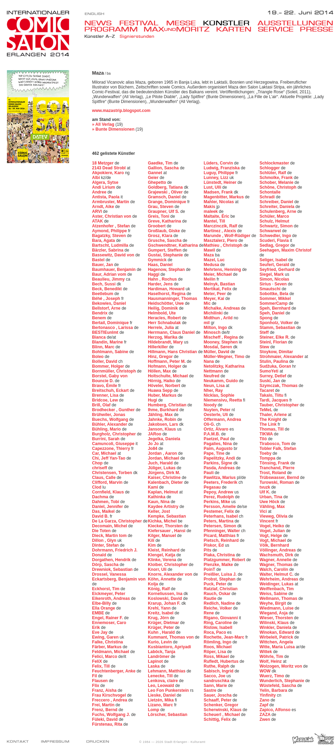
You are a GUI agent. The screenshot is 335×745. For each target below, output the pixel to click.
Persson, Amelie (220, 506)
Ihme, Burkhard (163, 409)
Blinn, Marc (104, 347)
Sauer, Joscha (218, 695)
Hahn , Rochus (163, 279)
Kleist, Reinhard (164, 550)
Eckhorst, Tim (106, 588)
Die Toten (102, 530)
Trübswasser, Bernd (279, 477)
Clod (97, 487)
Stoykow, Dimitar (276, 351)
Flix (96, 685)
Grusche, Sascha (165, 240)
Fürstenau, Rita (108, 724)
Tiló (263, 438)
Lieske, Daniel (162, 695)
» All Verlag (103, 124)
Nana (209, 361)
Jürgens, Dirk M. (164, 472)
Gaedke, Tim (160, 163)
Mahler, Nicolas (219, 201)
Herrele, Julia (161, 327)
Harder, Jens (161, 284)
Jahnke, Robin (162, 419)
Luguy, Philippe (220, 172)
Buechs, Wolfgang (111, 419)
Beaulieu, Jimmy (109, 279)
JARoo (155, 434)
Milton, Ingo (216, 327)
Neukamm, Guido (221, 380)
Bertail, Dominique (111, 322)
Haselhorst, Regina (167, 293)
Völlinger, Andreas (278, 550)
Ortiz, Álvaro (217, 429)
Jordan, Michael (164, 458)
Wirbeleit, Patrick (276, 637)
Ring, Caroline (218, 622)
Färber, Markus (107, 646)
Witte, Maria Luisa (277, 646)
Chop (98, 463)
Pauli (209, 472)
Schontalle (269, 192)
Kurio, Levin (160, 642)
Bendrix (100, 313)
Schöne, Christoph (278, 187)
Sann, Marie (216, 685)
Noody (211, 405)
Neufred (212, 376)
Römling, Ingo (218, 642)
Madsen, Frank (219, 192)
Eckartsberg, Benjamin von (119, 579)
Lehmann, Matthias (167, 671)
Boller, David (105, 361)
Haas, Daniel (160, 264)
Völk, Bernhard (274, 545)
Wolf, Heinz (271, 661)
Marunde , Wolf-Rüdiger (227, 235)
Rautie (211, 598)
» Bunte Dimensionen (113, 129)
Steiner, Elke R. (274, 337)
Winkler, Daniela (275, 627)
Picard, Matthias (220, 535)
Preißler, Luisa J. (221, 574)
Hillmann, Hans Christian (173, 351)
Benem (99, 317)
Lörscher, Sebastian (167, 714)
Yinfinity (268, 695)
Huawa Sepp (161, 390)
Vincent (267, 521)
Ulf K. (265, 492)
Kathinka (157, 496)
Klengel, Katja (162, 555)
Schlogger (270, 168)
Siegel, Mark (272, 274)
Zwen (265, 719)
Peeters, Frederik (221, 482)
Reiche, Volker (218, 608)
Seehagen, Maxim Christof (285, 250)
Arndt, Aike (103, 206)
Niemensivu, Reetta (223, 400)
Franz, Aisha (105, 690)
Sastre (211, 690)
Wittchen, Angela (276, 642)
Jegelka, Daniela (164, 438)
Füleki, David (105, 719)
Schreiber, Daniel (276, 201)
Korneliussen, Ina (165, 593)
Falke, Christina (107, 642)
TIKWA (266, 434)
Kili (151, 540)
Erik (96, 627)
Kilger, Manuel (162, 535)
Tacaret (267, 390)
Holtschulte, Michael (168, 376)
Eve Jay (100, 632)
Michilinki (214, 313)
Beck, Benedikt (107, 288)
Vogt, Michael (273, 540)
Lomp (154, 709)
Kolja (153, 584)
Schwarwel (270, 230)
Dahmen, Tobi (106, 501)
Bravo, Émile (105, 385)
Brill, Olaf (102, 405)
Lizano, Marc (161, 704)
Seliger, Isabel (273, 259)
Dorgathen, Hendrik (112, 559)
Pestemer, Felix (219, 511)
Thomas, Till (272, 429)
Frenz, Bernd (105, 709)
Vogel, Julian (272, 530)
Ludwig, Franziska (222, 168)
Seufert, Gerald (274, 264)
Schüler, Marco (274, 216)
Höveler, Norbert (164, 385)
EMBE (98, 613)
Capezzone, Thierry (111, 448)
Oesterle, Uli (216, 414)
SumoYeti (269, 371)
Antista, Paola (106, 197)
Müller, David (217, 351)
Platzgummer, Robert (225, 559)
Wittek (266, 651)
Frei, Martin (104, 704)
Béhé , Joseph (107, 298)
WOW (265, 671)
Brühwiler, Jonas (108, 414)
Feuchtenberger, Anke (114, 671)
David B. (101, 516)
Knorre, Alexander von (170, 574)
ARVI (97, 211)
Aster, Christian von (112, 216)
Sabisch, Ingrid (219, 671)
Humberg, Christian (168, 405)
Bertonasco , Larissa (113, 327)
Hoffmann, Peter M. (167, 361)
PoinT (210, 569)
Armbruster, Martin (111, 201)
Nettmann (214, 371)
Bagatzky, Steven (109, 235)
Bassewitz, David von (113, 255)
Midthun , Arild (219, 317)
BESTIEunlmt (105, 332)
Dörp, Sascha (106, 564)
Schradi (267, 197)
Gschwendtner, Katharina (173, 245)
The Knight (270, 419)
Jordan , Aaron (163, 453)
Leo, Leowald (161, 685)
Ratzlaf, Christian (221, 588)
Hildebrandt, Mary (166, 342)
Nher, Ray (213, 390)
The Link (268, 424)
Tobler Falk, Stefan (277, 448)
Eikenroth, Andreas (111, 598)
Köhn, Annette (162, 579)
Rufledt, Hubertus (222, 661)
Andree (100, 192)
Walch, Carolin (274, 569)
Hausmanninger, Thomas (172, 298)
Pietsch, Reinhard (222, 540)
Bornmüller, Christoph (114, 371)
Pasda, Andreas (220, 467)
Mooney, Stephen (221, 342)
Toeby (265, 453)
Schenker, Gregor (221, 704)
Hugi (153, 400)
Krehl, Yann (160, 608)
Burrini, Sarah (106, 438)
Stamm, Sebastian (277, 327)
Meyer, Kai (215, 298)
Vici (263, 511)
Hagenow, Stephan (167, 269)
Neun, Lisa (215, 385)
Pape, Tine (215, 453)
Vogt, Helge (271, 535)
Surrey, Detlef (273, 376)
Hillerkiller (158, 347)
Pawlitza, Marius (220, 477)
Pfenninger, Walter (222, 530)
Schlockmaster (274, 163)
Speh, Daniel (272, 313)
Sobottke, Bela (274, 293)
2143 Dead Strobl (109, 168)
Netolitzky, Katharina (224, 366)
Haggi (154, 274)
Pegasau (213, 487)
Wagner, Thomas (276, 564)
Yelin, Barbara (273, 690)
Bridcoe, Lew (105, 400)
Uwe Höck (269, 501)
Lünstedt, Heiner (221, 182)
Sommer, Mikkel (275, 298)
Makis (210, 206)
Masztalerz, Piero (221, 240)
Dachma (100, 496)
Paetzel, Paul (217, 438)
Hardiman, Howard (166, 288)
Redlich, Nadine (220, 603)
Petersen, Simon (220, 526)
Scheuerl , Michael (222, 714)
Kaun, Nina (159, 501)
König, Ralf (159, 588)
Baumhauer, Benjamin (114, 269)
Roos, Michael (218, 646)
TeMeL (266, 409)
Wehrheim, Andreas (279, 579)
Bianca (99, 337)
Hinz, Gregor (161, 356)
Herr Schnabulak (165, 322)
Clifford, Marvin (108, 482)
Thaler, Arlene (273, 414)
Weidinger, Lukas (277, 584)
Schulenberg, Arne (278, 211)
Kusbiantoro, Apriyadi (169, 646)
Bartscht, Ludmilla (111, 245)
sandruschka (217, 680)
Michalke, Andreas (222, 308)
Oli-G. (210, 424)
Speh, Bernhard (275, 308)
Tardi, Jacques (274, 400)
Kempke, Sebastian (167, 516)
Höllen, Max (160, 371)
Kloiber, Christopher (168, 564)
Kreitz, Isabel (161, 613)
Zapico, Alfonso (275, 709)
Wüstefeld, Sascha (278, 685)
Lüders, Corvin (219, 163)
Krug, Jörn (159, 617)
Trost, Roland (273, 472)
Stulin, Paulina (274, 361)
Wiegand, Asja (274, 613)
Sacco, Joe (215, 675)
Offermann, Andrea (222, 419)
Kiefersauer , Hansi (167, 530)
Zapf (264, 704)
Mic (208, 303)
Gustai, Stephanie (166, 255)
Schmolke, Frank (276, 177)
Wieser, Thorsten (276, 617)
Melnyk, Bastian (219, 284)
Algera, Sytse (105, 182)
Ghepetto (157, 182)
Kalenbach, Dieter (166, 482)
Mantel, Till (214, 221)
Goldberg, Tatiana (166, 187)
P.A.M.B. (212, 434)
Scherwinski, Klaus (223, 709)
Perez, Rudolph (219, 496)
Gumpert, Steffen (165, 250)
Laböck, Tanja (161, 651)
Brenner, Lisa (105, 395)
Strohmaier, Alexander (281, 356)
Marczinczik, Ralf (221, 226)
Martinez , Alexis (220, 230)
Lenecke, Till (161, 675)
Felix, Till (101, 666)
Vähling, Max (272, 506)
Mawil (210, 250)
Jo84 (153, 448)
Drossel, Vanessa (109, 574)
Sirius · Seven (273, 284)
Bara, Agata (104, 240)
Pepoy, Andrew (219, 492)
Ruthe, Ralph (217, 666)
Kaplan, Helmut (163, 492)
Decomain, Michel (110, 526)
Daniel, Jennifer (108, 506)
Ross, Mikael (217, 656)
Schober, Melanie (276, 182)
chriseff (100, 467)
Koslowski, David (165, 598)
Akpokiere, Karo (108, 172)
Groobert (157, 226)
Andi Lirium (104, 187)
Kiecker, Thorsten (166, 526)
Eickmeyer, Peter (108, 593)
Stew (264, 347)
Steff (264, 332)
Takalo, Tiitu (271, 395)
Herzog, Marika (163, 337)
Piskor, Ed (214, 545)
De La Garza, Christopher (117, 521)
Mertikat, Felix (218, 288)
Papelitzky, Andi (220, 458)
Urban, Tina (271, 496)
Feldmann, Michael (111, 651)
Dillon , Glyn (104, 540)
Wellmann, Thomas (278, 598)
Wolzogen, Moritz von (281, 666)
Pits (208, 550)
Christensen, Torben (112, 472)
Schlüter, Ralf (273, 172)
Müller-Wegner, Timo (225, 356)
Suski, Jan (270, 380)
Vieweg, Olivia (273, 516)
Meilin (210, 279)
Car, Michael (104, 453)
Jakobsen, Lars (163, 424)
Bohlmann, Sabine (111, 351)
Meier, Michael (218, 274)
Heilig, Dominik (163, 308)
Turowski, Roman (277, 482)
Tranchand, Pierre (276, 467)
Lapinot (156, 661)
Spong (266, 317)
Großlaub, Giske (164, 230)
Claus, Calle (104, 477)
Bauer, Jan (103, 264)
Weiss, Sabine (273, 593)
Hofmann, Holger (165, 366)
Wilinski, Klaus (274, 622)
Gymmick (158, 259)
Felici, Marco (105, 656)
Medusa (212, 264)
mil (207, 322)
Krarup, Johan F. (164, 603)
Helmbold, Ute (162, 313)
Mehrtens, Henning (223, 269)
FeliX (97, 661)
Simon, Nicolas (274, 279)
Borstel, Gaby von (110, 376)
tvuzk (265, 487)
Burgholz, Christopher (114, 434)
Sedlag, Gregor (274, 245)
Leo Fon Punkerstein (169, 690)
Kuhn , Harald (162, 632)
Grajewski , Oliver (166, 192)
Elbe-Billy (102, 603)
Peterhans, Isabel (221, 516)
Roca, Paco (215, 632)
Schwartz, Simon (276, 226)
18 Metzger (103, 163)
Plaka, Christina (220, 555)
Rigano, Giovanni (221, 617)
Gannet (155, 172)
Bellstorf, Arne (107, 308)
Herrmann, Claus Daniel (172, 332)
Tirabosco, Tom (275, 443)
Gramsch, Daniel (165, 197)
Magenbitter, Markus (224, 197)
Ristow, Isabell (218, 627)
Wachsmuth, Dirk (276, 555)
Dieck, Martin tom (110, 535)
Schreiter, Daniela (277, 206)
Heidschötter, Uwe (166, 303)
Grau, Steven (161, 206)
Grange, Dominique (167, 201)
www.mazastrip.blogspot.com (121, 110)
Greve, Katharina (165, 221)
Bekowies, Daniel (109, 303)
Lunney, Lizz (216, 177)
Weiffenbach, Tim (276, 588)
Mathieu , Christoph (223, 245)
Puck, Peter (216, 584)
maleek (211, 211)
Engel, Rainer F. (108, 617)
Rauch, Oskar (218, 593)
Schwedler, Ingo (275, 235)
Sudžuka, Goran (275, 366)
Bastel (99, 259)
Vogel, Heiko (272, 526)
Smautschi (270, 288)
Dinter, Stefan (106, 545)
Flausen (100, 680)
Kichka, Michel (163, 521)
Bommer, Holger (108, 366)
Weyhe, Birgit (273, 603)
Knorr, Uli (158, 569)
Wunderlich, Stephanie (282, 680)
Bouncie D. (103, 380)
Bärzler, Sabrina (108, 250)
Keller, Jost (159, 511)
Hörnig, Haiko (162, 380)
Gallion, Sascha (164, 168)
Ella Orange (104, 608)
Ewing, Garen (106, 637)
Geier (154, 177)
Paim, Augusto (219, 448)
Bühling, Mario (107, 429)
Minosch (213, 332)
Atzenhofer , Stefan (111, 226)
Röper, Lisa (215, 651)
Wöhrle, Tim (271, 656)
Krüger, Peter (161, 627)
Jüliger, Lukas (162, 467)
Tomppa (267, 458)
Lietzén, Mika (161, 700)
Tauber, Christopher (279, 405)
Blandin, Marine (108, 342)
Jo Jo (154, 443)
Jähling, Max (161, 414)
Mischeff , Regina (221, 337)
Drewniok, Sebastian (113, 569)
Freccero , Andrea (110, 700)
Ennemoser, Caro (109, 622)
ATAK (98, 221)
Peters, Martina (219, 521)
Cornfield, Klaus (108, 492)
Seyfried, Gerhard (277, 269)
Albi (96, 177)
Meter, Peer (215, 293)
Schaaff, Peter (218, 700)
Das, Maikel (104, 511)
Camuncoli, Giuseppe (114, 443)
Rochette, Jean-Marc (225, 637)
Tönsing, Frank (274, 463)
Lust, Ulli (213, 187)
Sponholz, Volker (276, 322)
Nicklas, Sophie (219, 395)
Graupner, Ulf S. (164, 211)
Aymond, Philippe (110, 230)
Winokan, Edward (277, 632)
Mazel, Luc (214, 259)
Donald (99, 555)
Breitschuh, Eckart (111, 390)
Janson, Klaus (162, 429)
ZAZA (265, 714)
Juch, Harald (161, 463)
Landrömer (159, 656)
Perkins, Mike (217, 501)
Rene (209, 613)
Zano (264, 700)
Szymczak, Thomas (278, 385)
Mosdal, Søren (218, 347)
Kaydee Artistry (164, 506)
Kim (152, 545)
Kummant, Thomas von (171, 637)
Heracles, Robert (165, 317)
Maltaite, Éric (217, 216)
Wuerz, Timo (272, 675)
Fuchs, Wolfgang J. (111, 714)
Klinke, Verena (162, 559)
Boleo (98, 356)
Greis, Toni (159, 216)
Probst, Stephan (220, 579)
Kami (153, 487)
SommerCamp (274, 303)
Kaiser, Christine (165, 477)
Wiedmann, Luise (277, 608)
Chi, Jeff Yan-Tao (109, 458)
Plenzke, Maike (219, 564)
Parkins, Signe (218, 463)
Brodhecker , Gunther (114, 409)
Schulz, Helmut (274, 221)
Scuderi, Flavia (274, 240)
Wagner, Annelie (276, 559)
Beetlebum (103, 293)
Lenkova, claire (163, 680)
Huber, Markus (163, 395)
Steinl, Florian (273, 342)
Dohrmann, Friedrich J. (114, 550)
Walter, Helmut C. (277, 574)
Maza (209, 255)
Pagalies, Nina (218, 443)
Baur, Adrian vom (109, 274)
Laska (154, 666)
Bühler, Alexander (110, 424)
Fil (95, 675)
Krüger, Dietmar (164, 622)
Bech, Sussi (104, 284)
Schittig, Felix (218, 719)
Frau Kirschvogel (109, 695)
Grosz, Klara (160, 235)
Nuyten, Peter (218, 409)
